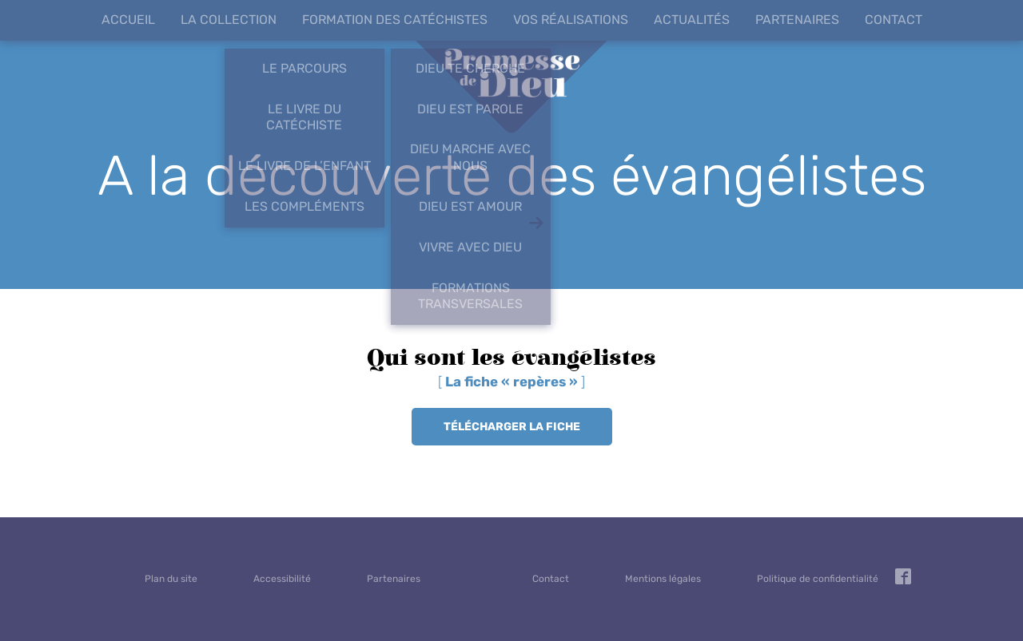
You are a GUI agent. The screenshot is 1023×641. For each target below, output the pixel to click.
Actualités (692, 19)
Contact (893, 19)
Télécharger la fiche (512, 426)
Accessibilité (282, 578)
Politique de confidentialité (817, 578)
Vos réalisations (570, 19)
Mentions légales (663, 578)
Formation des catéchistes (395, 19)
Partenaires (797, 19)
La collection (229, 19)
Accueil (128, 19)
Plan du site (171, 578)
